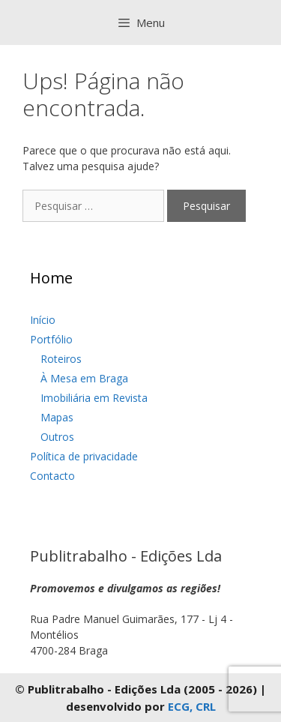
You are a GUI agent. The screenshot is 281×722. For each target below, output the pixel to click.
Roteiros (61, 359)
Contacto (52, 476)
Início (42, 320)
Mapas (56, 417)
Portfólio (51, 339)
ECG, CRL (192, 706)
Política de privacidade (84, 456)
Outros (57, 437)
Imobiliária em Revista (94, 398)
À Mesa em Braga (84, 378)
